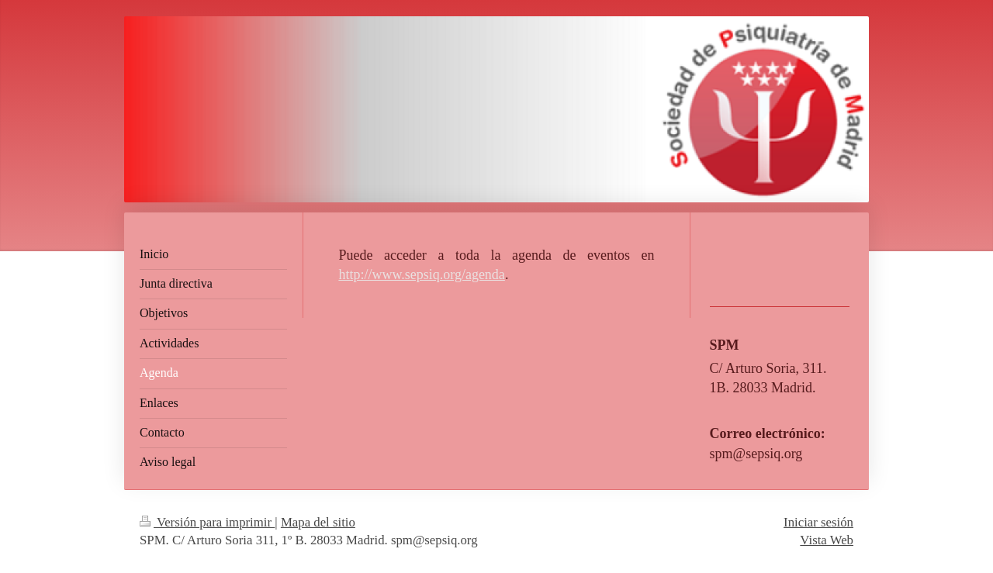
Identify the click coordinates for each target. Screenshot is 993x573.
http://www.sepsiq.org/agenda (421, 274)
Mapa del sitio (318, 522)
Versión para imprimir (207, 522)
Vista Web (826, 540)
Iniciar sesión (818, 522)
